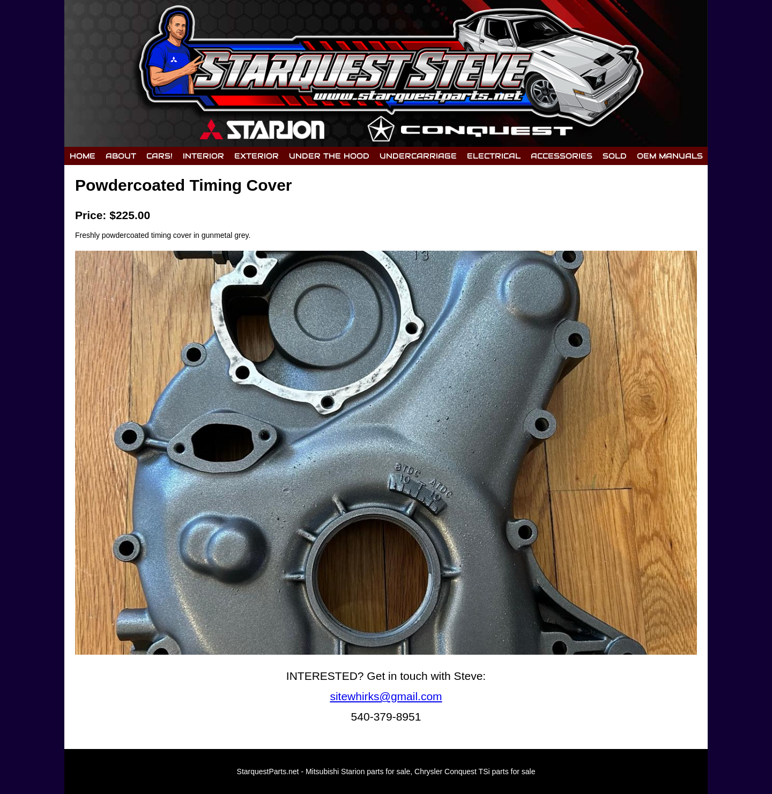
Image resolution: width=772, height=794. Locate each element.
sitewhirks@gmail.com (386, 696)
